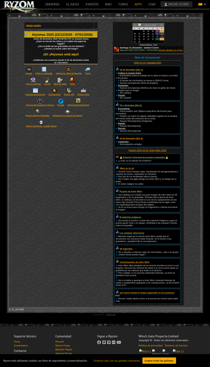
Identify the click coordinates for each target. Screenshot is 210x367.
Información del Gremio (78, 105)
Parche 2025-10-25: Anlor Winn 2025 (147, 150)
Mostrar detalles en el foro (170, 50)
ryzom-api (110, 314)
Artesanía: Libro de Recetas (69, 73)
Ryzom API (69, 94)
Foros (88, 73)
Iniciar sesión (33, 25)
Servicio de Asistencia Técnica (40, 105)
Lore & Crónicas (33, 84)
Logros (29, 73)
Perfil (72, 84)
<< (135, 25)
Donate (60, 105)
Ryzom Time (83, 94)
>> (162, 25)
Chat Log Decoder (43, 73)
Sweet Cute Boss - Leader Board (41, 126)
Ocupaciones (54, 94)
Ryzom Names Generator (38, 115)
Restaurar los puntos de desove (68, 115)
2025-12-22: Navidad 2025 (147, 62)
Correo (47, 84)
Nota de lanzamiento (35, 94)
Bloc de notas (60, 84)
